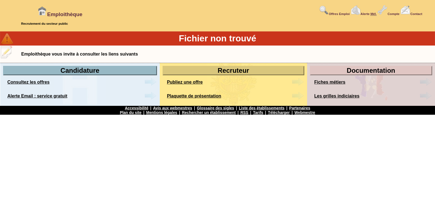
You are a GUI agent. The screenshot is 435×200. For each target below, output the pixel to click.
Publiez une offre (185, 82)
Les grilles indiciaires (337, 96)
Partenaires (299, 108)
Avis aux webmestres (172, 108)
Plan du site (130, 112)
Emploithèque (59, 14)
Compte (388, 14)
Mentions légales (161, 112)
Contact (411, 14)
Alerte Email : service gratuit (37, 96)
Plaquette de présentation (194, 96)
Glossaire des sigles (215, 108)
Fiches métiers (329, 82)
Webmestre (304, 112)
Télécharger (279, 112)
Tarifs (258, 112)
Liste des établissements (262, 108)
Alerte (364, 14)
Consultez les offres (28, 82)
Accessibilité (136, 108)
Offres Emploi (334, 14)
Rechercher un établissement (209, 112)
